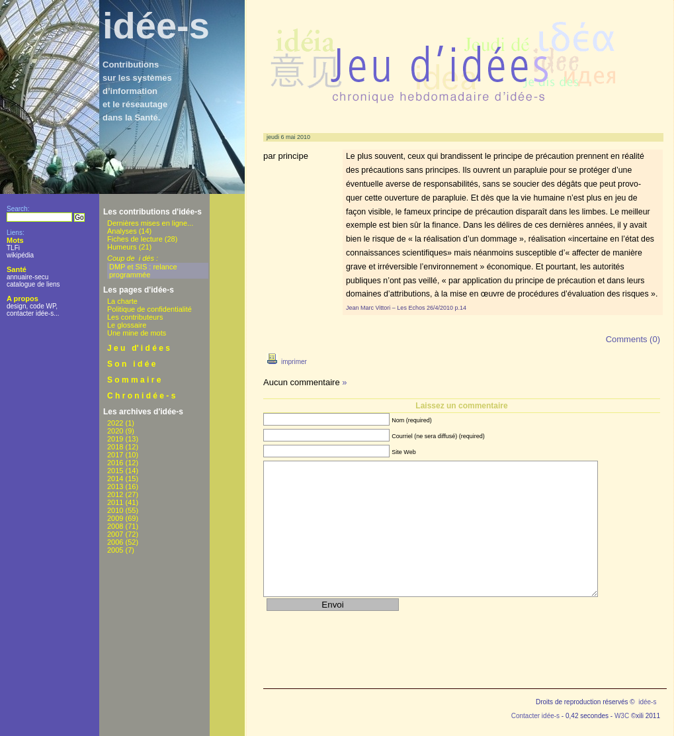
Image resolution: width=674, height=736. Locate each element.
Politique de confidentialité (149, 309)
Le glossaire (126, 325)
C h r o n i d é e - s (141, 395)
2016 (115, 463)
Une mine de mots (136, 333)
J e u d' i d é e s (138, 348)
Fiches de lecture (135, 239)
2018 (115, 447)
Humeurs (122, 247)
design (16, 306)
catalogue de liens (33, 284)
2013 (115, 486)
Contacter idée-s (535, 715)
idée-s (156, 25)
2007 (115, 534)
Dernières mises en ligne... (150, 223)
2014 (115, 479)
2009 (115, 518)
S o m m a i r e (134, 380)
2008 (115, 526)
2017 (115, 455)
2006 (115, 542)
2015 (115, 471)
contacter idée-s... (33, 313)
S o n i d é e (131, 364)
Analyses (122, 231)
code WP (43, 306)
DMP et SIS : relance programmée (143, 271)
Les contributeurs (135, 317)
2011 (115, 502)
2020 (115, 431)
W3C (621, 715)
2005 (115, 550)
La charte (122, 301)
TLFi (13, 248)
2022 (115, 423)
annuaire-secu (27, 277)
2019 (115, 439)
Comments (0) (633, 339)
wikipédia (20, 255)
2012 (115, 494)
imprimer (285, 361)
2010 (115, 510)
